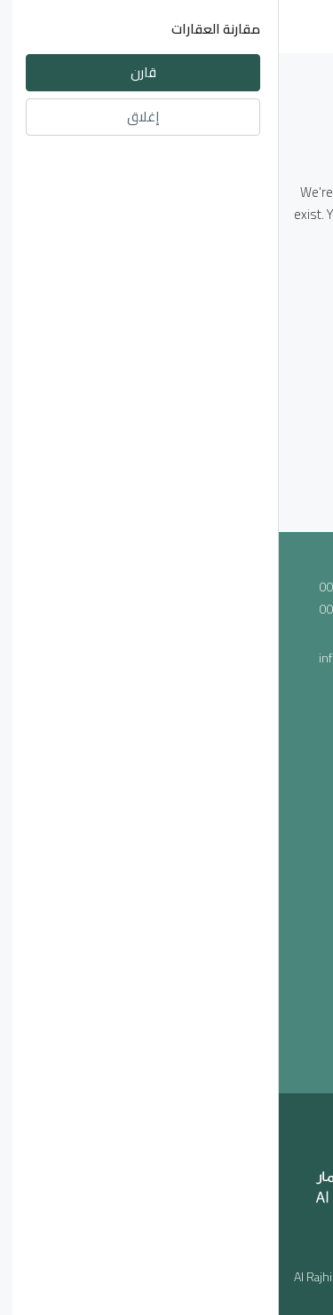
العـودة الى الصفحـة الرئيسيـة (167, 280)
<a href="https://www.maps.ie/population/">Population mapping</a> (166, 851)
